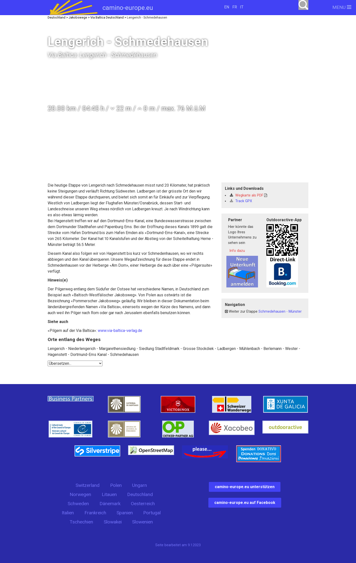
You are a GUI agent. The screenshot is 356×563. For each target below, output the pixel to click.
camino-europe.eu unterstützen (245, 486)
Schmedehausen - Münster (280, 311)
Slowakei (113, 522)
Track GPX (241, 201)
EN (226, 7)
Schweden (78, 503)
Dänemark (109, 503)
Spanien (125, 513)
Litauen (109, 494)
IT (241, 7)
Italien (68, 513)
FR (234, 7)
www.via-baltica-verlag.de (120, 330)
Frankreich (95, 513)
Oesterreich (143, 503)
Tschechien (81, 522)
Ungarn (139, 485)
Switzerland (87, 485)
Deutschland (140, 494)
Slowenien (142, 522)
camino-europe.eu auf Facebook (244, 502)
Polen (116, 485)
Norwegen (80, 494)
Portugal (152, 513)
